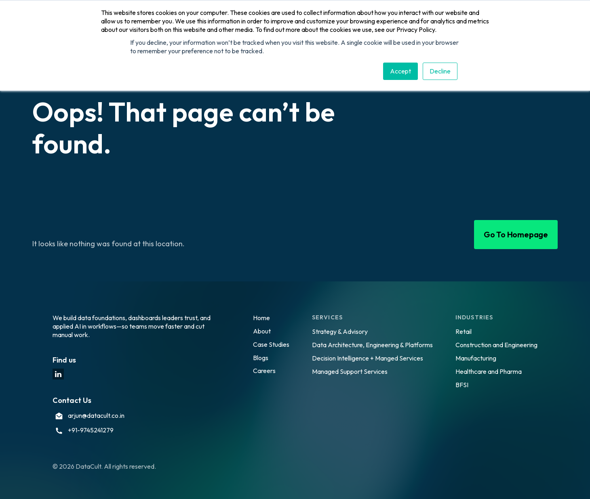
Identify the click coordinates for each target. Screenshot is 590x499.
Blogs (260, 358)
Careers (264, 371)
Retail (463, 331)
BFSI (461, 385)
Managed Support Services (350, 371)
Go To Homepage (516, 234)
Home (261, 318)
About (262, 331)
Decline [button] (440, 71)
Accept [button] (400, 71)
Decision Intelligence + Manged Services (367, 358)
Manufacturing (475, 358)
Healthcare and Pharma (488, 371)
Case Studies (271, 344)
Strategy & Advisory (340, 331)
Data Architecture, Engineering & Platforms (372, 345)
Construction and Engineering (496, 345)
